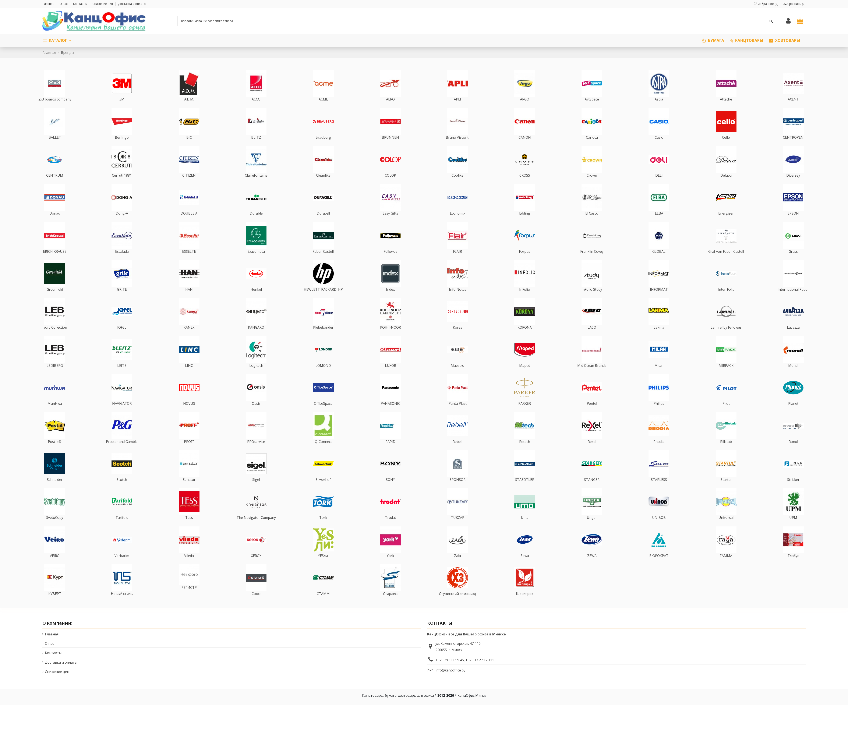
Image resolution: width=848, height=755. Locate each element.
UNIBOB (659, 525)
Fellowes (390, 259)
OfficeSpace (323, 411)
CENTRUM (54, 183)
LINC (189, 373)
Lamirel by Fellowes (726, 335)
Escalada (122, 259)
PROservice (256, 449)
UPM (793, 525)
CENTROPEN (793, 145)
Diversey (793, 183)
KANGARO (256, 335)
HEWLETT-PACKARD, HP (323, 297)
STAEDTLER (524, 487)
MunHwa (54, 411)
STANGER (592, 487)
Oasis (256, 411)
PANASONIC (390, 411)
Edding (524, 221)
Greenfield (55, 297)
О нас (64, 4)
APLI (457, 107)
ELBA (659, 221)
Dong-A (122, 221)
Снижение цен (103, 4)
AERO (390, 107)
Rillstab (726, 449)
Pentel (592, 411)
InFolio (524, 297)
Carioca (592, 145)
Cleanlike (323, 183)
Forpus (524, 259)
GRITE (122, 297)
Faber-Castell (323, 259)
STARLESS (659, 487)
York (390, 563)
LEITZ (122, 373)
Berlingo (122, 145)
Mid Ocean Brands (591, 373)
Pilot (726, 411)
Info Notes (457, 297)
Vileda (189, 563)
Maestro (457, 373)
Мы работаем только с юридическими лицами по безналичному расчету (103, 35)
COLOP (390, 183)
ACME (323, 107)
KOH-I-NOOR (390, 335)
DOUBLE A (189, 221)
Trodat (390, 525)
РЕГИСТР (189, 595)
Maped (524, 373)
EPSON (793, 221)
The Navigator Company (256, 525)
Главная (48, 4)
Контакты (80, 4)
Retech (524, 449)
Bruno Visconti (457, 145)
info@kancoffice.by (450, 678)
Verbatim (121, 563)
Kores (457, 335)
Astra (659, 107)
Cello (726, 145)
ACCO (256, 107)
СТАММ (323, 602)
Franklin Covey (592, 259)
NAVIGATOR (122, 411)
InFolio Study (592, 297)
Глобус (793, 563)
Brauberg (323, 145)
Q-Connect (323, 449)
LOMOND (323, 373)
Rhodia (658, 449)
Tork (323, 525)
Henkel (256, 297)
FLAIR (457, 259)
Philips (659, 411)
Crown (592, 183)
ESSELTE (189, 259)
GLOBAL (658, 259)
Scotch (122, 487)
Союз (256, 602)
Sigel (256, 487)
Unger (592, 525)
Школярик (524, 602)
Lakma (659, 335)
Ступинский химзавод (457, 602)
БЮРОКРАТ (658, 563)
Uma (524, 525)
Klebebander (323, 335)
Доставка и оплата (132, 4)
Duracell (323, 221)
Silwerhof (323, 487)
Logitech (256, 373)
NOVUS (189, 411)
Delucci (726, 183)
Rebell (457, 449)
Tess (189, 525)
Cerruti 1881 (122, 183)
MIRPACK (726, 373)
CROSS (524, 183)
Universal (726, 525)
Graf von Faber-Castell (726, 259)
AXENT (793, 107)
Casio (659, 145)
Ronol (793, 449)
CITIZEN (189, 183)
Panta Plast (458, 411)
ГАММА (726, 563)
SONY (390, 487)
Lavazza (793, 335)
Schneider (55, 487)
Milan (658, 373)
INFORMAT (659, 297)
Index (390, 297)
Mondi (793, 373)
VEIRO (55, 563)
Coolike (457, 183)
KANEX (189, 335)
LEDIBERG (55, 373)
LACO (591, 335)
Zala (457, 563)
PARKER (524, 411)
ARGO (524, 107)
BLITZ (256, 145)
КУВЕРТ (54, 602)
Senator (189, 487)
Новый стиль (122, 602)
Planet (793, 411)
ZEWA (592, 563)
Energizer (726, 221)
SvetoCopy (54, 525)
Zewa (524, 563)
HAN (189, 297)
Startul (726, 487)
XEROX (256, 563)
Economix (457, 221)
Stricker (793, 487)
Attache (726, 107)
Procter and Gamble (122, 449)
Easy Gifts (390, 221)
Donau (54, 221)
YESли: (323, 563)
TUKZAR (457, 525)
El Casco (591, 221)
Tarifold (122, 525)
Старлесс (390, 602)
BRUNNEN (390, 145)
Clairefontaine (256, 183)
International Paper (793, 297)
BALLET (55, 145)
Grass (793, 259)
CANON (525, 145)
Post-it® (54, 449)
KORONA (524, 335)
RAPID (390, 449)
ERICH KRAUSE (54, 259)
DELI (659, 183)
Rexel (592, 449)
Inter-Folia (726, 297)
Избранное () (766, 4)
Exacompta (256, 259)
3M (121, 107)
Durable (256, 221)
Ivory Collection (54, 335)
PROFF (189, 449)
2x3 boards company (54, 107)
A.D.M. (189, 107)
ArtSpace (592, 107)
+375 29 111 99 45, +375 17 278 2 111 (464, 668)
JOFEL (121, 335)
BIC (189, 145)
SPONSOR (458, 487)
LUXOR (390, 373)
